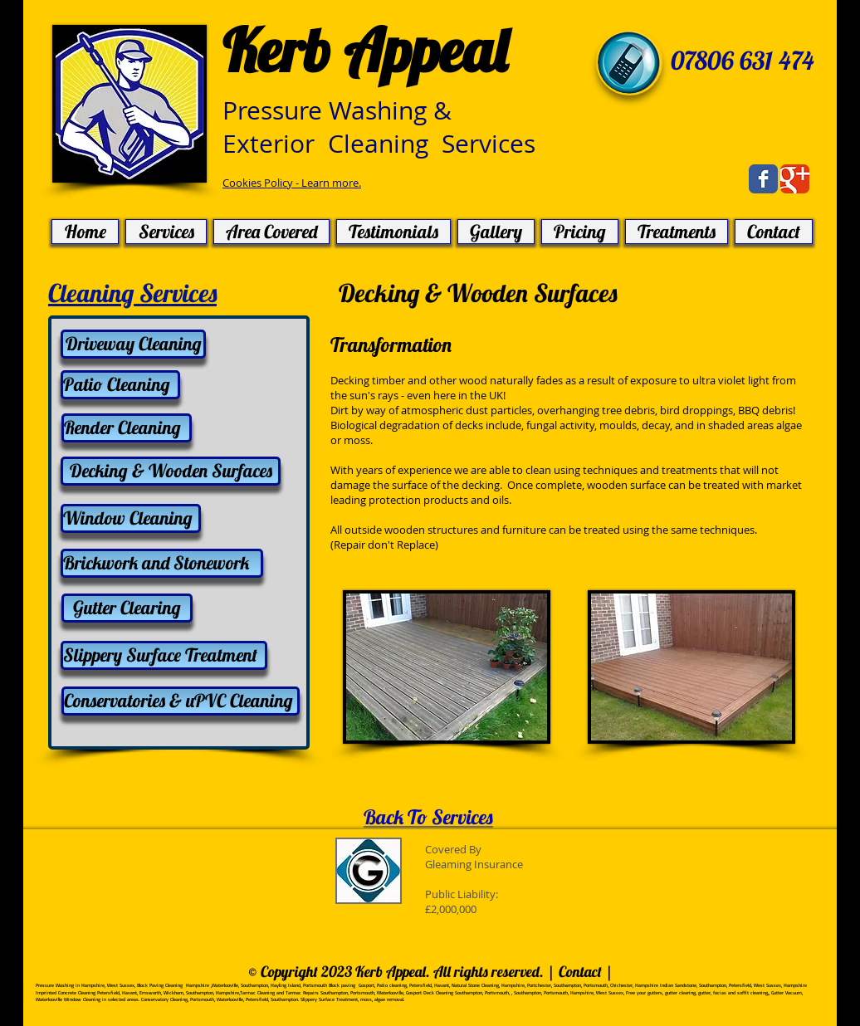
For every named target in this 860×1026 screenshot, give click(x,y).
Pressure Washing (55, 985)
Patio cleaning (392, 985)
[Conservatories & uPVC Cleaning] (180, 701)
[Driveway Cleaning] (133, 344)
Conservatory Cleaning (164, 999)
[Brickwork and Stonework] (162, 563)
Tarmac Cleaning (257, 992)
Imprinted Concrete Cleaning (65, 992)
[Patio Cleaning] (120, 384)
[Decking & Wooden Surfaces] (171, 471)
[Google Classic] (794, 178)
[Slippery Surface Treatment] (164, 655)
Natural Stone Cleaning (475, 985)
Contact (582, 971)
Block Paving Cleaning (160, 985)
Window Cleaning (82, 999)
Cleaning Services (132, 293)
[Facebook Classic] (763, 178)
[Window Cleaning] (131, 518)
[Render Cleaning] (126, 427)
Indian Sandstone (678, 985)
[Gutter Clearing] (127, 608)
